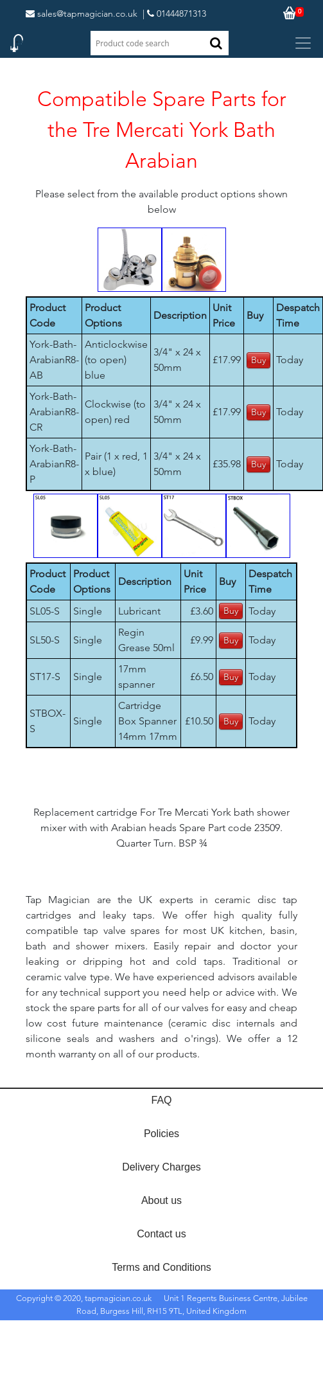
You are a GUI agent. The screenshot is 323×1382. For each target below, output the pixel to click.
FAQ (161, 1100)
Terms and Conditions (161, 1267)
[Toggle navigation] (303, 43)
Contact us (161, 1233)
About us (161, 1200)
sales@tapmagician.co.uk (81, 13)
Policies (161, 1133)
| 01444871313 (174, 13)
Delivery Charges (161, 1167)
